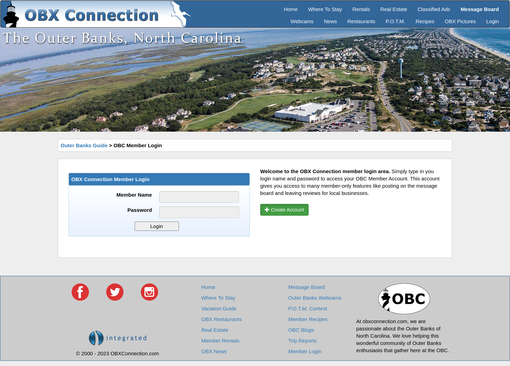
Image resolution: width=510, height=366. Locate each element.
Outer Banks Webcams (314, 298)
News (330, 21)
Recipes (425, 21)
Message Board (306, 287)
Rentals (361, 9)
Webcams (302, 21)
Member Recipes (307, 319)
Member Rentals (220, 341)
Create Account (284, 210)
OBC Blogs (301, 330)
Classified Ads (434, 9)
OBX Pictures (460, 21)
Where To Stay (325, 9)
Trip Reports (302, 341)
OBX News (214, 351)
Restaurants (361, 21)
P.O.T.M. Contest (307, 308)
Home (291, 9)
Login (492, 21)
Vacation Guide (218, 308)
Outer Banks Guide (84, 145)
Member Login (304, 351)
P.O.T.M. (395, 21)
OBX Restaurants (221, 319)
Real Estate (393, 9)
